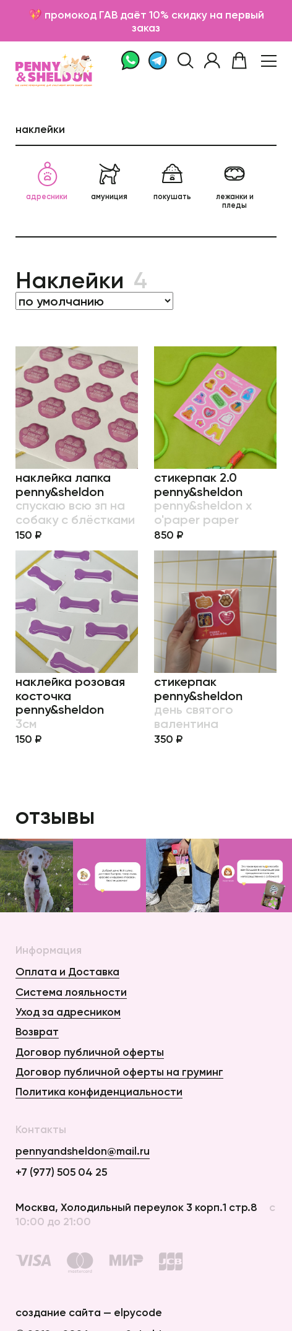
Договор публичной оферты (89, 1051)
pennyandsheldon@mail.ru (82, 1150)
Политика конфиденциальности (98, 1091)
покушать (172, 181)
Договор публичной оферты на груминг (119, 1071)
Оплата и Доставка (67, 971)
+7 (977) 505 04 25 (61, 1171)
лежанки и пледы (235, 185)
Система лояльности (71, 991)
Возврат (37, 1031)
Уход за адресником (68, 1011)
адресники (46, 181)
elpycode (138, 1312)
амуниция (109, 181)
